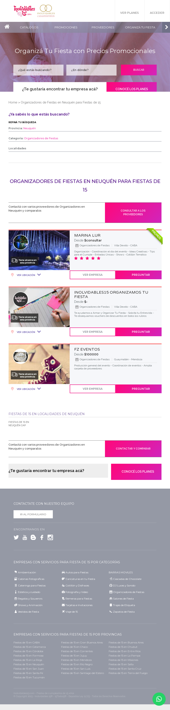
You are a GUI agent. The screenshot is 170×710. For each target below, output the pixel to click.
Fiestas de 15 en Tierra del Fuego (128, 673)
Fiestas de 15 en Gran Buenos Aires (82, 642)
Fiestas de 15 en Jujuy (74, 655)
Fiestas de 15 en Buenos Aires (126, 642)
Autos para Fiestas (76, 572)
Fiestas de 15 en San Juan (29, 668)
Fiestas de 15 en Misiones (123, 660)
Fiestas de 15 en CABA (27, 642)
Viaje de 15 (71, 611)
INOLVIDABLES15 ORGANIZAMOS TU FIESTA (111, 294)
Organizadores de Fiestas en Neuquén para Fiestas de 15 (61, 102)
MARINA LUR (87, 235)
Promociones (66, 27)
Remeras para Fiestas (78, 598)
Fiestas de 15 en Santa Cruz (125, 668)
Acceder (157, 13)
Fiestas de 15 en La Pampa (124, 655)
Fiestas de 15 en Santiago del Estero (82, 673)
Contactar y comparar (133, 448)
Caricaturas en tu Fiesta (80, 579)
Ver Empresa (93, 274)
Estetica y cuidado (29, 592)
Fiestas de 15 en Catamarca (30, 646)
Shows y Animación (30, 605)
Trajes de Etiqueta (124, 605)
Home (13, 102)
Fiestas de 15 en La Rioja (28, 660)
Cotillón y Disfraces (77, 585)
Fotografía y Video (76, 592)
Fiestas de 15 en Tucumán (29, 677)
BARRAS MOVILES (121, 572)
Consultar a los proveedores (133, 212)
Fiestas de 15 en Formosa (28, 655)
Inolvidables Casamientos (46, 11)
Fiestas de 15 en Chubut (123, 646)
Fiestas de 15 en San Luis (75, 668)
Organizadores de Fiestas (128, 592)
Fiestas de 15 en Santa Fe (28, 673)
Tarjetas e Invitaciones (79, 605)
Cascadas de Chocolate (127, 579)
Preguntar (141, 274)
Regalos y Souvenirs (30, 598)
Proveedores (103, 27)
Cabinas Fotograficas (31, 579)
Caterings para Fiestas (32, 585)
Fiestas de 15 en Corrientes (77, 651)
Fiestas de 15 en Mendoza (76, 660)
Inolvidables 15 (24, 11)
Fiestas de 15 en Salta (121, 664)
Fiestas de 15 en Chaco (74, 646)
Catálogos (29, 27)
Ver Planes (129, 13)
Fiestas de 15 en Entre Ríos (125, 651)
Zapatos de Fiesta (124, 611)
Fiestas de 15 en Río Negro (77, 664)
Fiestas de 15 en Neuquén (29, 664)
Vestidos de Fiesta (28, 611)
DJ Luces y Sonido (124, 585)
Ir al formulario (33, 514)
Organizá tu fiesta (140, 27)
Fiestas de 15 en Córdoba (28, 651)
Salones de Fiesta (123, 598)
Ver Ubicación (25, 275)
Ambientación (27, 572)
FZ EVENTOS (87, 349)
